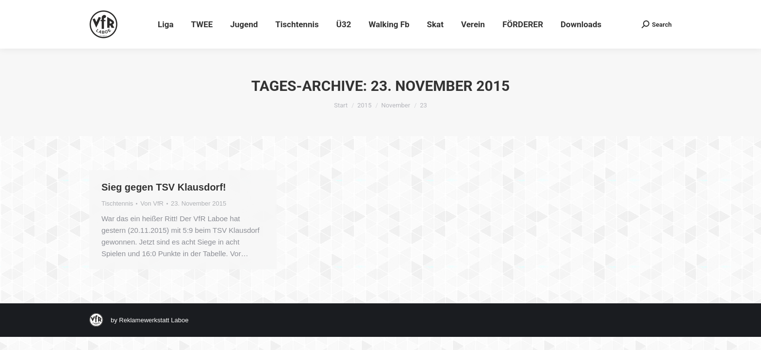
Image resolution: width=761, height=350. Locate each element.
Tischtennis (117, 203)
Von (152, 203)
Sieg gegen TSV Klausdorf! (163, 187)
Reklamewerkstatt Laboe (153, 320)
